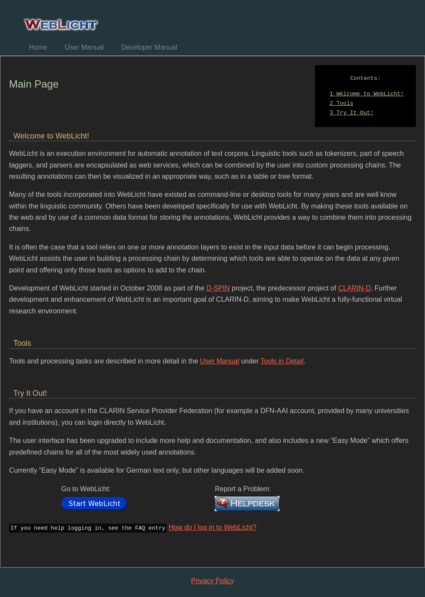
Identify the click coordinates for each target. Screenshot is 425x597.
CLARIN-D (354, 288)
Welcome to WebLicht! (367, 94)
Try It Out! (351, 113)
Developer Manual (149, 47)
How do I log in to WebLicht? (212, 527)
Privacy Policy (212, 580)
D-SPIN (218, 288)
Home (38, 47)
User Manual (84, 47)
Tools (341, 103)
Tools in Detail (282, 361)
